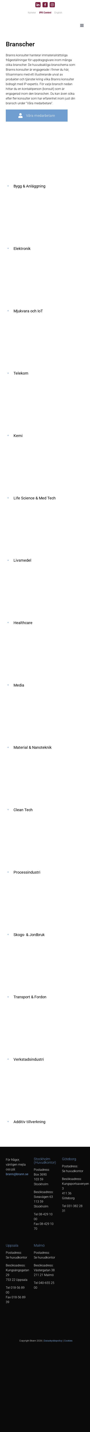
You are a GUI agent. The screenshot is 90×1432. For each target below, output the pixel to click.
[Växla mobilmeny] (82, 25)
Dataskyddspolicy (53, 1340)
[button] (45, 186)
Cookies (68, 1340)
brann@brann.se (17, 1174)
